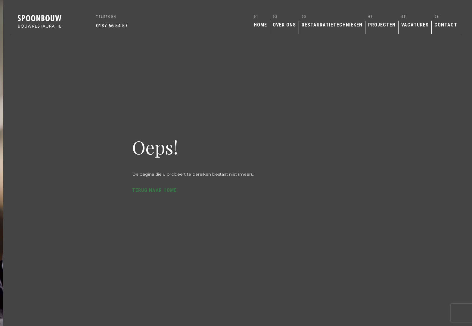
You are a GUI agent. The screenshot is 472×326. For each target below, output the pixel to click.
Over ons (284, 25)
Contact (445, 25)
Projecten (382, 25)
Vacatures (415, 25)
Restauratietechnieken (332, 25)
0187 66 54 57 (112, 26)
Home (260, 25)
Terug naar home (288, 188)
